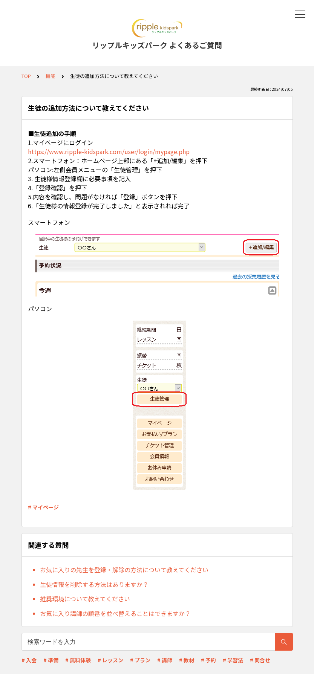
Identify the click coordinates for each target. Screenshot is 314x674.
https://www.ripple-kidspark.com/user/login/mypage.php (109, 151)
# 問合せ (260, 660)
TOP (26, 75)
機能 (50, 75)
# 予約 (208, 660)
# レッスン (110, 660)
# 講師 (164, 660)
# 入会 (29, 660)
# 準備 (50, 660)
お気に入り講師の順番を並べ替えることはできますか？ (115, 613)
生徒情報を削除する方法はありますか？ (94, 584)
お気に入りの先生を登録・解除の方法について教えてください (124, 569)
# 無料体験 (78, 660)
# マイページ (43, 507)
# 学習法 (233, 660)
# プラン (140, 660)
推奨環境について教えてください (85, 598)
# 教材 (186, 660)
